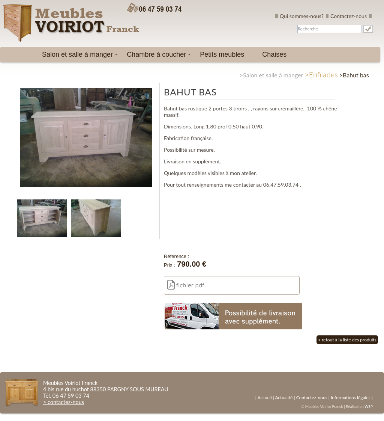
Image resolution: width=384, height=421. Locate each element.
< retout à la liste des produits (347, 340)
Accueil (264, 397)
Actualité (283, 397)
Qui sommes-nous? (302, 16)
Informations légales (350, 397)
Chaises (274, 54)
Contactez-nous (348, 16)
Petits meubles (222, 54)
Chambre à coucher (160, 56)
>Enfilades (321, 74)
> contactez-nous (63, 402)
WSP (368, 406)
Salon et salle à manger (81, 56)
